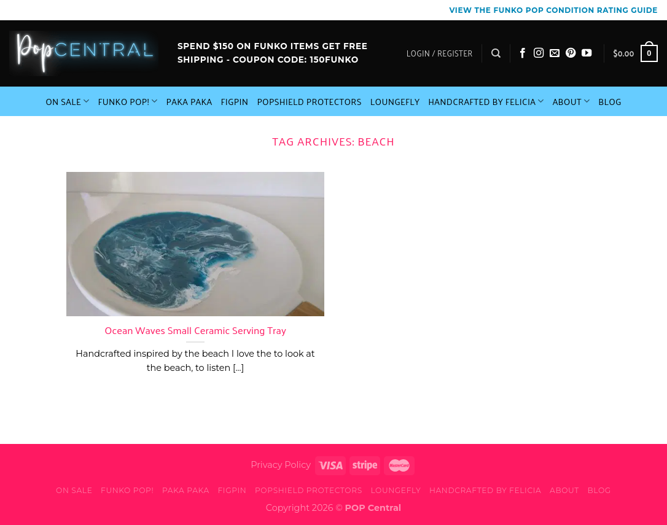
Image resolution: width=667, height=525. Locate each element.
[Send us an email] (555, 53)
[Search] (496, 53)
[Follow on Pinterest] (570, 53)
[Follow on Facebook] (523, 53)
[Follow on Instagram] (539, 53)
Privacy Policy (281, 464)
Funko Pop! (127, 101)
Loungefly (395, 101)
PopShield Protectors (309, 101)
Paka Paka (189, 101)
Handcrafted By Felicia (486, 101)
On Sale (67, 101)
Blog (610, 101)
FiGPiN (235, 101)
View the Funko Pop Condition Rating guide (554, 10)
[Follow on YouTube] (586, 53)
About (571, 101)
